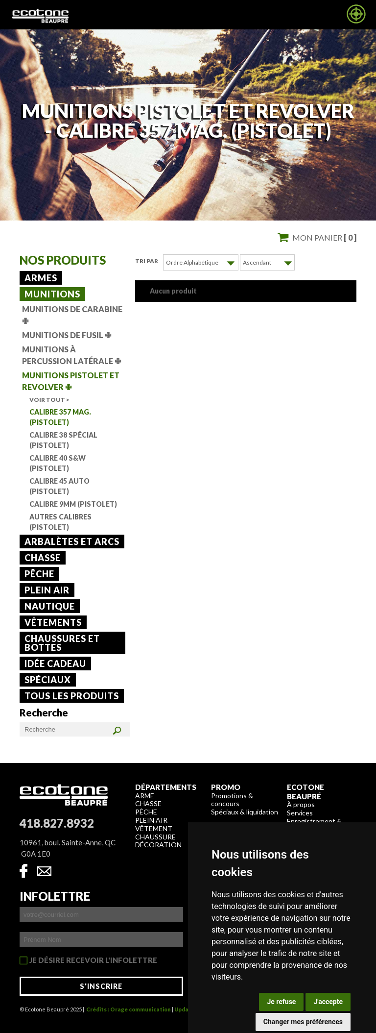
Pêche (39, 573)
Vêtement (153, 828)
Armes (40, 277)
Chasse (42, 557)
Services (300, 813)
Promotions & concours (232, 799)
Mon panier (324, 237)
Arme (144, 795)
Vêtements (53, 622)
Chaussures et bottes (62, 643)
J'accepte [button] (328, 1002)
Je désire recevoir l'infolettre (93, 960)
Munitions (52, 294)
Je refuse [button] (281, 1002)
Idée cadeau (55, 663)
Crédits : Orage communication (128, 1009)
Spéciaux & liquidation (244, 812)
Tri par (146, 261)
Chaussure (155, 837)
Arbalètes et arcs (71, 541)
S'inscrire (101, 986)
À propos (301, 804)
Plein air (47, 590)
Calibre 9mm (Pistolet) (73, 504)
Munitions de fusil (66, 335)
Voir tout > (49, 399)
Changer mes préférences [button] (303, 1022)
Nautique (49, 606)
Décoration (158, 844)
